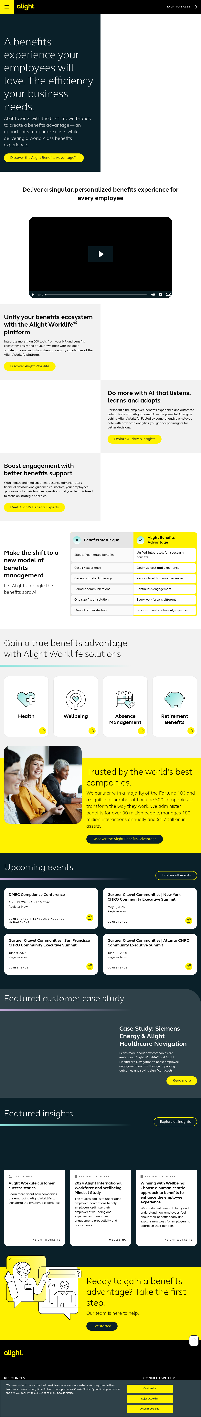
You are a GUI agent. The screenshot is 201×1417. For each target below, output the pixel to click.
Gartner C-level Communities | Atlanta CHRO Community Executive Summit (149, 943)
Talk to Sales (182, 6)
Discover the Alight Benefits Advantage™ (44, 158)
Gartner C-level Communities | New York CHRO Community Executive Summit (144, 897)
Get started (102, 1326)
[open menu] (7, 7)
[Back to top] (194, 1340)
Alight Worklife (46, 1240)
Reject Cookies (150, 1404)
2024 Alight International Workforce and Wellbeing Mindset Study (98, 1188)
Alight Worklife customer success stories (32, 1186)
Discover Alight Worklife (29, 366)
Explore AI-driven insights (134, 439)
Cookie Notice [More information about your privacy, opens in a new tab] (65, 1398)
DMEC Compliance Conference (37, 895)
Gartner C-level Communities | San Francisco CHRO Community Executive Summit (49, 943)
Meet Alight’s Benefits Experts (34, 507)
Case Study (20, 1176)
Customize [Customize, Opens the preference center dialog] (149, 1393)
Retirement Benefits (174, 719)
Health (26, 716)
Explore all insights (175, 1122)
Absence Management (125, 719)
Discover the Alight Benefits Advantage (125, 839)
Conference (19, 919)
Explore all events (176, 875)
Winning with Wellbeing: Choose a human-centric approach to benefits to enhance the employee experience (163, 1193)
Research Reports (92, 1176)
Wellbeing (76, 716)
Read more (182, 1081)
